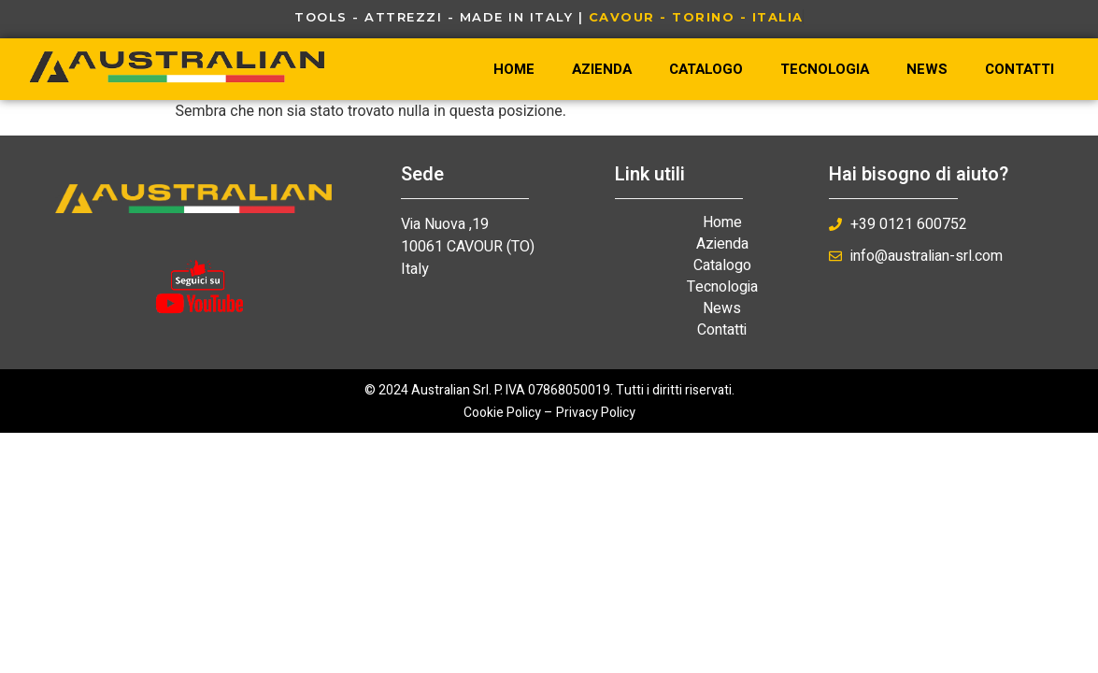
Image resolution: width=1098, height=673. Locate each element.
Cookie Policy (502, 412)
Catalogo (706, 69)
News (927, 69)
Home (514, 69)
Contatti (1019, 69)
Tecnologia (824, 69)
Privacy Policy (595, 412)
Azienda (602, 69)
